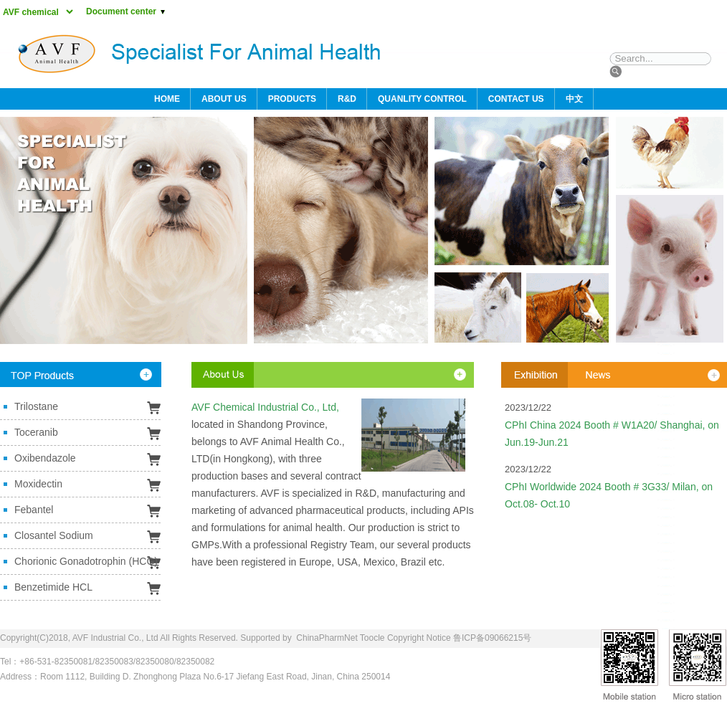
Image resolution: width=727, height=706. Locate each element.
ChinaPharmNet (326, 638)
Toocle (372, 638)
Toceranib (36, 432)
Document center (127, 11)
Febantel (33, 509)
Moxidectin (38, 484)
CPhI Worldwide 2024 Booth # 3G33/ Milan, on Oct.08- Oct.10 (609, 495)
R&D (347, 99)
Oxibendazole (45, 458)
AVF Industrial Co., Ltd (115, 638)
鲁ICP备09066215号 (492, 638)
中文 (574, 99)
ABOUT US (224, 99)
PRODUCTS (292, 99)
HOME (167, 99)
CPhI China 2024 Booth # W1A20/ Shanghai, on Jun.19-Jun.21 (612, 433)
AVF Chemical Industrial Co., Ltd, (265, 407)
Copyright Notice (419, 638)
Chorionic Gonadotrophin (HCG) (86, 561)
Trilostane (36, 406)
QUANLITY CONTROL (422, 99)
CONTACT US (516, 99)
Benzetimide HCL (53, 587)
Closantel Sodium (53, 535)
